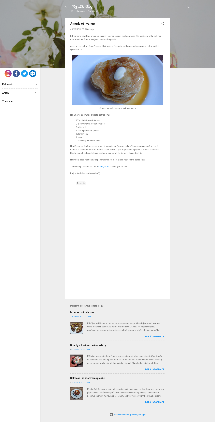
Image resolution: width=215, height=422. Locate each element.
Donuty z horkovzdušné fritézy (88, 345)
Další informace (155, 336)
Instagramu (103, 166)
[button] (163, 24)
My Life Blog (82, 6)
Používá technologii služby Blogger (128, 414)
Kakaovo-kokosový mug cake (87, 378)
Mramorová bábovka (82, 312)
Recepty (81, 183)
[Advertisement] (181, 60)
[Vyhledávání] (189, 7)
